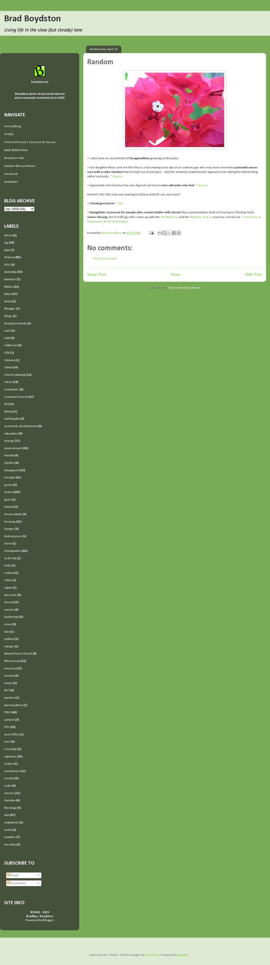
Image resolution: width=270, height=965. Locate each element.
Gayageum (11, 470)
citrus (8, 382)
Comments (16, 883)
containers (11, 389)
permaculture (13, 705)
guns (7, 499)
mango (9, 646)
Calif (7, 338)
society (9, 778)
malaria (9, 639)
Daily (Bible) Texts (16, 150)
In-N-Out (10, 558)
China (8, 367)
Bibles (8, 286)
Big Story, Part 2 (200, 217)
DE (6, 404)
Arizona (9, 257)
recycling (10, 749)
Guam (8, 492)
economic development (20, 426)
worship (10, 844)
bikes (7, 294)
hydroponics (13, 536)
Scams (8, 763)
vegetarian (11, 822)
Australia (10, 272)
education (11, 433)
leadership (11, 617)
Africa (8, 235)
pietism (9, 719)
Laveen (9, 609)
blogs (8, 316)
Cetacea (9, 360)
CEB (6, 352)
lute (6, 631)
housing (9, 521)
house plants (13, 514)
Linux (7, 624)
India (7, 565)
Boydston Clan (14, 158)
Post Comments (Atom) (184, 287)
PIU (6, 727)
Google (9, 477)
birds (7, 301)
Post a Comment (104, 258)
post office (11, 734)
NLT (6, 690)
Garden (9, 463)
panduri (9, 697)
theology (10, 807)
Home (175, 275)
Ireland (9, 573)
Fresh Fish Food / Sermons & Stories (29, 142)
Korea (8, 602)
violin (8, 830)
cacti (7, 330)
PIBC (7, 712)
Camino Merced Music (19, 166)
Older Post (253, 275)
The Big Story (169, 217)
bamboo (10, 279)
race (7, 741)
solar (7, 785)
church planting (14, 374)
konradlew (152, 955)
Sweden (9, 800)
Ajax (7, 250)
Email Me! (11, 182)
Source (117, 176)
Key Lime (10, 595)
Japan (8, 587)
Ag (6, 242)
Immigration (12, 551)
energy (9, 440)
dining (8, 411)
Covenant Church (15, 397)
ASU (7, 264)
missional (10, 668)
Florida (9, 455)
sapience (10, 756)
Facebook (11, 174)
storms (9, 793)
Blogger (9, 308)
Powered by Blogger (40, 920)
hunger (9, 528)
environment (13, 448)
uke (6, 815)
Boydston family (15, 323)
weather (10, 837)
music (8, 683)
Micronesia (12, 661)
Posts (13, 875)
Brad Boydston (32, 19)
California (10, 345)
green (8, 485)
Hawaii (8, 506)
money (9, 675)
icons (8, 543)
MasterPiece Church (18, 653)
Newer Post (96, 275)
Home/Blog (12, 126)
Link (120, 203)
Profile (8, 134)
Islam (8, 580)
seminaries (11, 771)
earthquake (12, 418)
